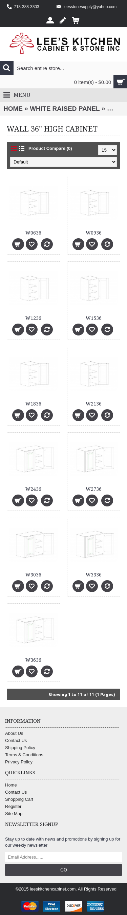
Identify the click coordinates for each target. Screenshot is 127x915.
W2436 (33, 489)
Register (13, 806)
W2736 (94, 489)
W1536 (94, 318)
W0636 (33, 233)
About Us (14, 733)
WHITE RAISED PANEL (65, 108)
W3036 (33, 574)
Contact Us (16, 740)
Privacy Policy (19, 761)
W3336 (94, 574)
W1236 (33, 318)
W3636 (33, 660)
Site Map (13, 813)
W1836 (33, 404)
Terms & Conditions (24, 754)
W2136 (94, 404)
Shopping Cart (19, 799)
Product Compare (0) (50, 148)
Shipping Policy (20, 747)
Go (63, 870)
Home (13, 108)
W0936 (94, 233)
